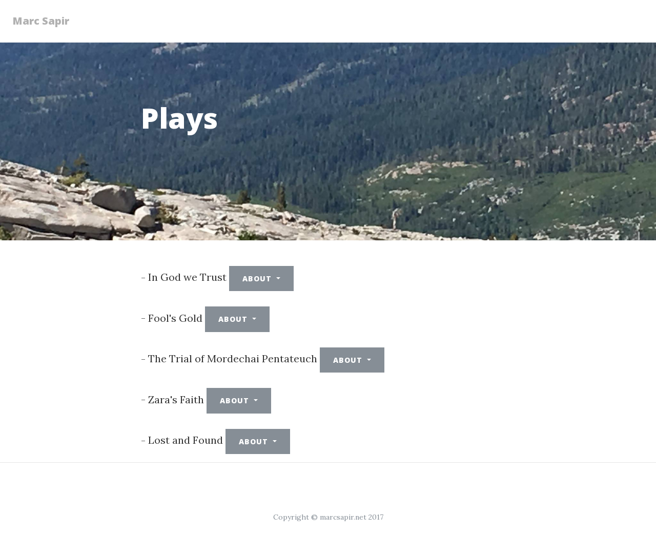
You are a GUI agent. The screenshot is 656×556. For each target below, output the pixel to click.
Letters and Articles (588, 21)
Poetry (343, 16)
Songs (436, 16)
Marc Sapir (46, 21)
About (258, 278)
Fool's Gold (175, 318)
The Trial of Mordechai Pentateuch (232, 358)
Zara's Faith (176, 399)
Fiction (250, 16)
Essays (200, 16)
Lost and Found (185, 440)
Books (390, 16)
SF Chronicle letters (496, 21)
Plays (297, 16)
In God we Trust (187, 277)
